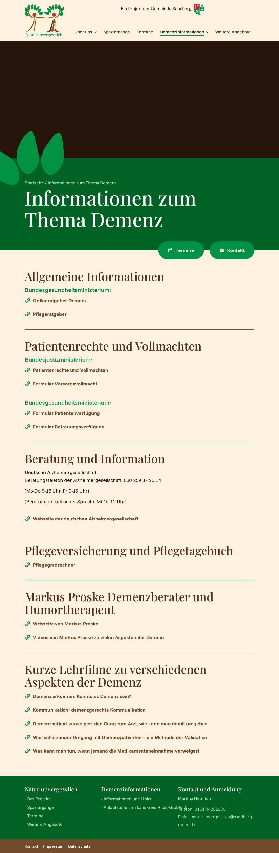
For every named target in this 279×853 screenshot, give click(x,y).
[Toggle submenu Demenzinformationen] (184, 32)
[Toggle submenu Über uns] (86, 32)
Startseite (34, 183)
